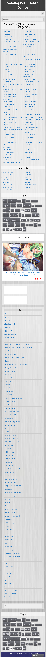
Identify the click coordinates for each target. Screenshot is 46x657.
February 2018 (8, 182)
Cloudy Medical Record (13, 64)
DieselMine (8, 74)
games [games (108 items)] (6, 214)
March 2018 (29, 180)
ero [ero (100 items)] (8, 210)
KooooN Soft (9, 119)
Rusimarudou (30, 137)
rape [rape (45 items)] (23, 225)
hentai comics (27, 653)
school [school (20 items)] (31, 225)
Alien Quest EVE (30, 34)
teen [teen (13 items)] (11, 229)
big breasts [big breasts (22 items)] (34, 201)
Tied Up (27, 145)
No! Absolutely (10, 132)
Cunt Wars (8, 67)
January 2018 (29, 182)
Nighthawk (29, 130)
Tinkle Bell (8, 150)
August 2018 (7, 175)
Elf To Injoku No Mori (33, 82)
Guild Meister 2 (30, 104)
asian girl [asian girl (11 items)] (28, 201)
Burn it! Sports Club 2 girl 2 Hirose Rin (17, 344)
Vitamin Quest (30, 157)
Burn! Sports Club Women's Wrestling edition (10, 49)
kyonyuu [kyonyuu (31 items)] (23, 220)
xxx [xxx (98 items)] (24, 229)
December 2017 (8, 185)
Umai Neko (28, 152)
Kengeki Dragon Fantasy (34, 117)
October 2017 (8, 187)
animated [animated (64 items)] (12, 201)
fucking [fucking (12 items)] (22, 210)
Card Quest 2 (29, 47)
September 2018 (30, 172)
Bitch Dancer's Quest (12, 41)
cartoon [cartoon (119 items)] (27, 205)
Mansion (7, 125)
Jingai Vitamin (30, 109)
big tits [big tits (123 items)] (6, 205)
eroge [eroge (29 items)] (12, 210)
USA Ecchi (7, 155)
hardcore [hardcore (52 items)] (35, 215)
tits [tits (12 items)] (13, 229)
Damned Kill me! (30, 67)
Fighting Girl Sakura (32, 94)
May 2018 (28, 177)
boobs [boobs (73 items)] (13, 205)
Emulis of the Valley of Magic (14, 415)
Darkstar (28, 69)
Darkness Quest (10, 69)
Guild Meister (9, 104)
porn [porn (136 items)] (17, 224)
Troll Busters (30, 150)
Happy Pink (8, 107)
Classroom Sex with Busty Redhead (16, 364)
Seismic (6, 140)
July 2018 (28, 175)
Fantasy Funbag (31, 89)
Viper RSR (7, 157)
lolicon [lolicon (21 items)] (31, 220)
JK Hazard (7, 114)
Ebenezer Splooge (38, 655)
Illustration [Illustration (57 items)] (15, 220)
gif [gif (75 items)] (20, 215)
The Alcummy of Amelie (33, 142)
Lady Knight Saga (10, 122)
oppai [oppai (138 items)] (11, 224)
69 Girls (7, 31)
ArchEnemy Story (10, 39)
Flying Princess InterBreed (13, 442)
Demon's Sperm (9, 72)
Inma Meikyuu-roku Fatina (13, 469)
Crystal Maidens (31, 64)
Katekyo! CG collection (13, 117)
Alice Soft (8, 34)
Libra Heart (29, 122)
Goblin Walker (30, 102)
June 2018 (6, 177)
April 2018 (6, 180)
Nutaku (28, 132)
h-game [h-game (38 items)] (28, 215)
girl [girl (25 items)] (23, 215)
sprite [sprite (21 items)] (7, 229)
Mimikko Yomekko (31, 127)
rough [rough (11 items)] (27, 225)
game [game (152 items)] (34, 210)
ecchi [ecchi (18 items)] (4, 210)
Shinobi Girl (29, 140)
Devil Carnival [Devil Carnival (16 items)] (38, 205)
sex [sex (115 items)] (35, 224)
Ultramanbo (9, 152)
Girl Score (8, 102)
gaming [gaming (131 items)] (14, 214)
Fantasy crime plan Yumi (13, 89)
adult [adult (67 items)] (5, 201)
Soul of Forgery (10, 142)
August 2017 (7, 190)
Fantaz (6, 92)
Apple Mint (29, 36)
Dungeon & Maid (10, 82)
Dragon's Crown (10, 79)
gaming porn (29, 97)
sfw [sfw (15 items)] (4, 229)
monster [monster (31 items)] (37, 220)
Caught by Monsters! (12, 54)
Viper (26, 155)
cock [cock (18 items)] (33, 205)
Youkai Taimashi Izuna (12, 162)
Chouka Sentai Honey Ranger (14, 358)
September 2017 (30, 187)
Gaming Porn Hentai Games (23, 5)
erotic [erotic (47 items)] (17, 210)
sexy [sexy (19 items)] (39, 225)
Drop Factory (30, 79)
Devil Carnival (30, 72)
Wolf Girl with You (32, 160)
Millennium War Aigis (12, 127)
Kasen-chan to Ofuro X (33, 114)
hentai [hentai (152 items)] (6, 219)
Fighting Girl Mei (10, 94)
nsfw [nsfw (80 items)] (5, 224)
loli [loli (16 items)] (28, 220)
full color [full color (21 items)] (27, 210)
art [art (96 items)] (23, 200)
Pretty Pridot (9, 137)
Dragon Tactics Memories (13, 398)
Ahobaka (28, 31)
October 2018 (8, 172)
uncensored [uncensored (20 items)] (19, 229)
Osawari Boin (9, 135)
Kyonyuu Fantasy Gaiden (34, 119)
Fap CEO (27, 92)
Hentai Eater (29, 107)
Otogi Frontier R (31, 135)
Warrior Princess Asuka (13, 160)
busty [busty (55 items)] (19, 205)
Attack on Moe (30, 39)
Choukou (7, 59)
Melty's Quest (30, 125)
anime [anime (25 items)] (19, 201)
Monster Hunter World (13, 130)
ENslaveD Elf (29, 84)
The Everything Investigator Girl (15, 556)
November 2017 (30, 185)
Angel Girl (8, 36)
